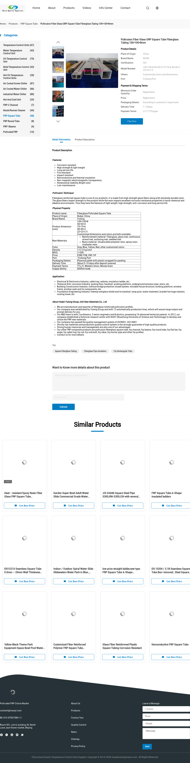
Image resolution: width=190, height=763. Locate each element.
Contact (125, 8)
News (74, 732)
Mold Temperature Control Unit (18, 68)
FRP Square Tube (18, 115)
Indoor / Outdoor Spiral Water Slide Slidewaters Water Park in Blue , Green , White (73, 570)
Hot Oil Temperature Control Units (18, 76)
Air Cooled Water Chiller (18, 88)
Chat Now (131, 121)
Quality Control (78, 725)
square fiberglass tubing (66, 351)
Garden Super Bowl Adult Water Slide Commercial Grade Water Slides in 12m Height (71, 495)
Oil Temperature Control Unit (18, 60)
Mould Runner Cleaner (18, 110)
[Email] (166, 724)
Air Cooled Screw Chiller (18, 83)
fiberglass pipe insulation (95, 351)
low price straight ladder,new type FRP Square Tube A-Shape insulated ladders (121, 570)
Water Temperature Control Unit (18, 52)
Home (36, 8)
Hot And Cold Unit (18, 99)
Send (147, 746)
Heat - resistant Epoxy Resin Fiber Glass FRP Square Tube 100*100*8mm (23, 495)
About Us (75, 703)
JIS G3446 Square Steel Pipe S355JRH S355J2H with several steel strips (120, 495)
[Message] (166, 733)
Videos (86, 8)
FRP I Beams (18, 126)
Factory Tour (77, 717)
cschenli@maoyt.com (11, 710)
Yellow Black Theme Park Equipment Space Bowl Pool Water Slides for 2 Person (23, 646)
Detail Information (61, 139)
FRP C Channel (18, 105)
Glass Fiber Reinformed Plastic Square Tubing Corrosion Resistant (122, 646)
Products (69, 8)
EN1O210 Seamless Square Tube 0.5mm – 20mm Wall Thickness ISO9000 (22, 570)
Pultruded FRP (18, 132)
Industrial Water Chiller (18, 94)
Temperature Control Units (18, 45)
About (51, 8)
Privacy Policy (78, 746)
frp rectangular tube (123, 351)
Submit (63, 406)
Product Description (85, 139)
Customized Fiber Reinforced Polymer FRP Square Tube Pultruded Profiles (69, 646)
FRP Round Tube (18, 121)
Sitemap (75, 739)
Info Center (106, 8)
